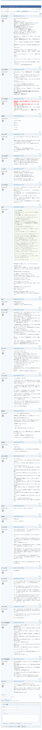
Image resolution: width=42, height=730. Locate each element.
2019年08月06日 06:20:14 (19, 375)
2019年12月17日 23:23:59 (19, 607)
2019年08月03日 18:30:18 (19, 206)
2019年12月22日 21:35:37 (19, 660)
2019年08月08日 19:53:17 (19, 516)
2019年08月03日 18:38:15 (19, 309)
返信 (40, 13)
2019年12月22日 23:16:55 (19, 682)
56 (11, 13)
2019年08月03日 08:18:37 (19, 115)
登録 (14, 6)
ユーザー (7, 6)
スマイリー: (27, 724)
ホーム (2, 6)
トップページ (24, 6)
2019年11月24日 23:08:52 (19, 567)
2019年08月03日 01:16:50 (19, 69)
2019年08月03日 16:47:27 (19, 168)
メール (16, 712)
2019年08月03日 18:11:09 (19, 184)
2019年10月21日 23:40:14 (19, 526)
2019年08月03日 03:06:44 (19, 98)
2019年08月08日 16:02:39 (19, 505)
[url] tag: (12, 724)
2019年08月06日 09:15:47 (19, 442)
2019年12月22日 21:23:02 (19, 623)
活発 (37, 8)
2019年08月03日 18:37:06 (19, 299)
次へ (14, 13)
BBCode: (5, 724)
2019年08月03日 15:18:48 (19, 155)
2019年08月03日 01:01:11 (19, 15)
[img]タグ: (20, 724)
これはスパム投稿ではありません (10, 727)
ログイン (18, 6)
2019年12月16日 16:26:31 (19, 578)
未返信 (39, 8)
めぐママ (4, 348)
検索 (11, 6)
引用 (39, 67)
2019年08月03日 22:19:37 (19, 348)
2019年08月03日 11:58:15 (19, 134)
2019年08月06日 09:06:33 (19, 410)
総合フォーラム (10, 11)
